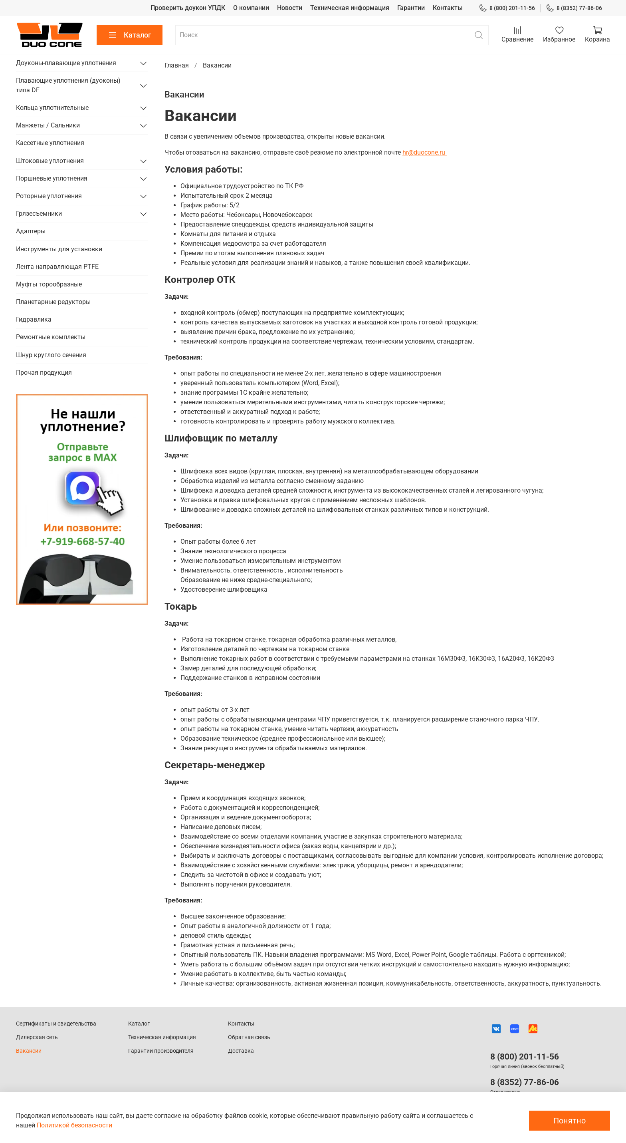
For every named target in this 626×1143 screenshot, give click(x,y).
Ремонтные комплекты (50, 337)
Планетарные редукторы (53, 302)
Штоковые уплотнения (50, 161)
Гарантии (411, 8)
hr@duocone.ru (424, 152)
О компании (251, 8)
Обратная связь (249, 1037)
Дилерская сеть (37, 1037)
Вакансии (29, 1051)
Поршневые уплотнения (51, 178)
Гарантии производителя (161, 1051)
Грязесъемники (39, 213)
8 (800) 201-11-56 (507, 8)
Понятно (569, 1120)
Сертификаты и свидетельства (56, 1023)
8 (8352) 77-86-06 (574, 8)
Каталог (129, 35)
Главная (176, 65)
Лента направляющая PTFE (57, 266)
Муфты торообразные (49, 284)
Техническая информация (349, 8)
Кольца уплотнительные (52, 107)
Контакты (448, 8)
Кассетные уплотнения (50, 143)
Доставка (241, 1051)
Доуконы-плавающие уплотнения (66, 63)
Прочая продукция (44, 372)
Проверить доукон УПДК (188, 8)
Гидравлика (34, 319)
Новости (289, 8)
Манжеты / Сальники (48, 125)
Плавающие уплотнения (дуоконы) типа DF (68, 85)
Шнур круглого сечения (51, 355)
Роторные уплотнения (49, 196)
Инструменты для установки (59, 249)
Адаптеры (31, 231)
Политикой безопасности (74, 1125)
